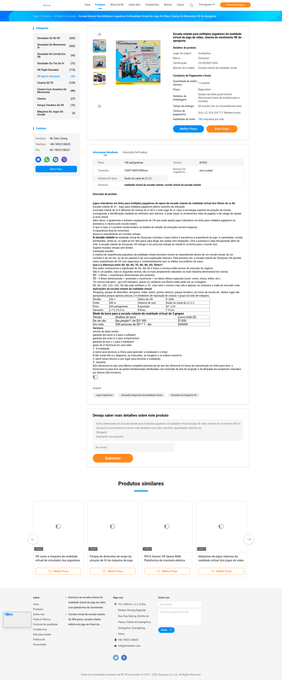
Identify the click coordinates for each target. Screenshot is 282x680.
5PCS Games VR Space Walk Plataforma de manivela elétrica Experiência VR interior (164, 560)
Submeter (113, 458)
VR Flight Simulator (56, 70)
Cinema (56, 98)
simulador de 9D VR (56, 38)
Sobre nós (38, 614)
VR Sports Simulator (56, 76)
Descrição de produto (135, 152)
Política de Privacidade (39, 642)
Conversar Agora (235, 4)
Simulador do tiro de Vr (56, 63)
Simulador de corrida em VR (56, 55)
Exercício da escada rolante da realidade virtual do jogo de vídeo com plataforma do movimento (87, 602)
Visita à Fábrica (41, 619)
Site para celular (42, 634)
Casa (36, 604)
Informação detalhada (105, 152)
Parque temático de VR (56, 105)
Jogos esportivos (104, 395)
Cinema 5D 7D (56, 83)
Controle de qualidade (45, 624)
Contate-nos (40, 629)
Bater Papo (56, 169)
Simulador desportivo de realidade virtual (141, 395)
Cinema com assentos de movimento (56, 91)
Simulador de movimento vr (56, 46)
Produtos (38, 609)
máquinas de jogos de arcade (56, 113)
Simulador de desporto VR (184, 395)
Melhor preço (188, 129)
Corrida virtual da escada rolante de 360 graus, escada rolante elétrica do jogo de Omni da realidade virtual (86, 620)
